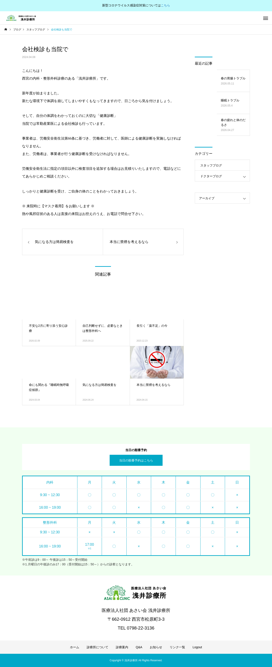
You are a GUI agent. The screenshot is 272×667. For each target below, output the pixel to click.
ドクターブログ (211, 176)
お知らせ (156, 647)
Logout (197, 647)
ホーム (74, 647)
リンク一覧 (177, 647)
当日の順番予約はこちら (136, 460)
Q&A (139, 647)
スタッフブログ (211, 165)
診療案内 (122, 647)
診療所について (97, 647)
